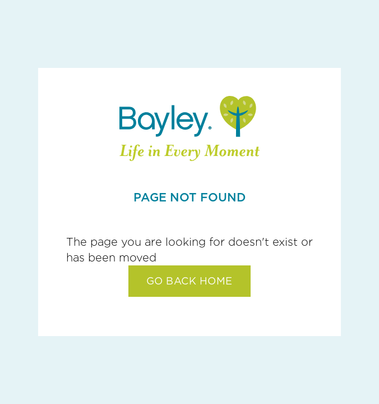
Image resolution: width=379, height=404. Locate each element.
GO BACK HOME (189, 281)
